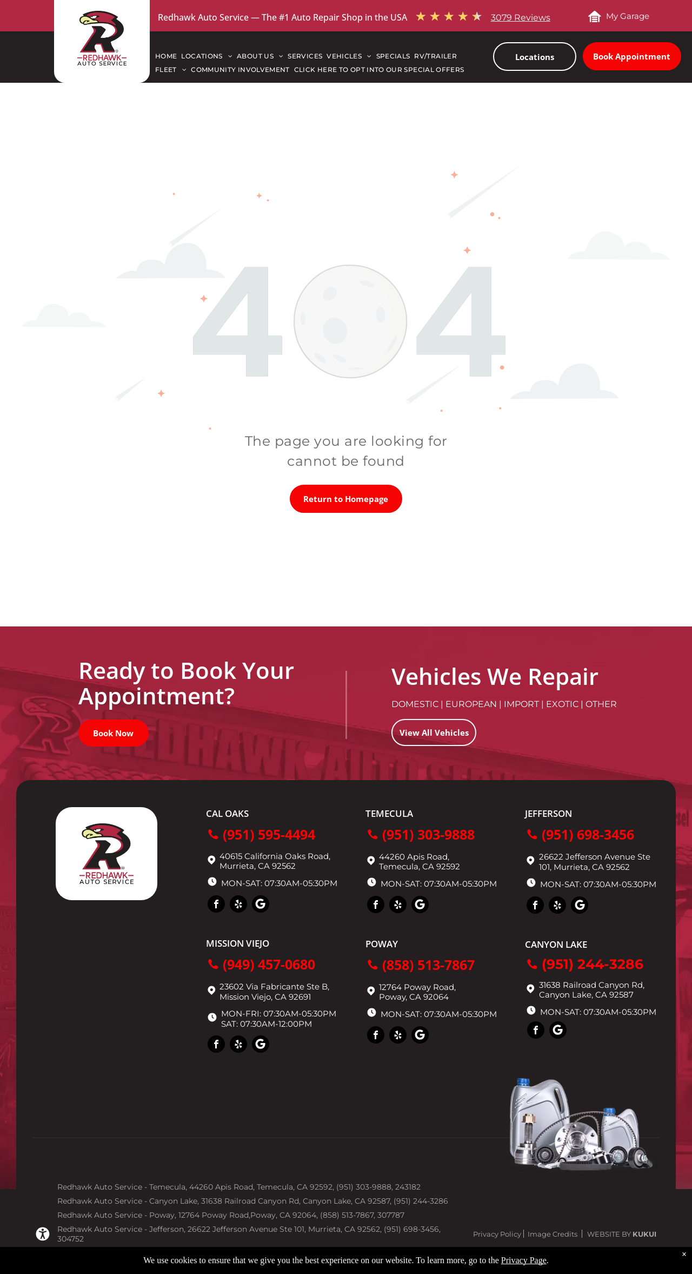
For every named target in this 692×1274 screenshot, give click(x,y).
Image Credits (552, 1234)
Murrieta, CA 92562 (592, 867)
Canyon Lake (556, 944)
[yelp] (238, 905)
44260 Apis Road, (414, 856)
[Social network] (260, 905)
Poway (381, 944)
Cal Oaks (227, 813)
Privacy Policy (497, 1234)
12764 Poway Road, (417, 987)
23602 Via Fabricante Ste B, (274, 986)
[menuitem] (168, 58)
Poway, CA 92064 (414, 997)
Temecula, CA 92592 (419, 866)
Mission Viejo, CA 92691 (265, 997)
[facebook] (216, 905)
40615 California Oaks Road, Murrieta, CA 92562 (274, 861)
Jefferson (548, 813)
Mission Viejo (237, 943)
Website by (609, 1234)
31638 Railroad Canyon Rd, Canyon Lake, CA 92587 (591, 990)
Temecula (389, 813)
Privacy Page (524, 1260)
